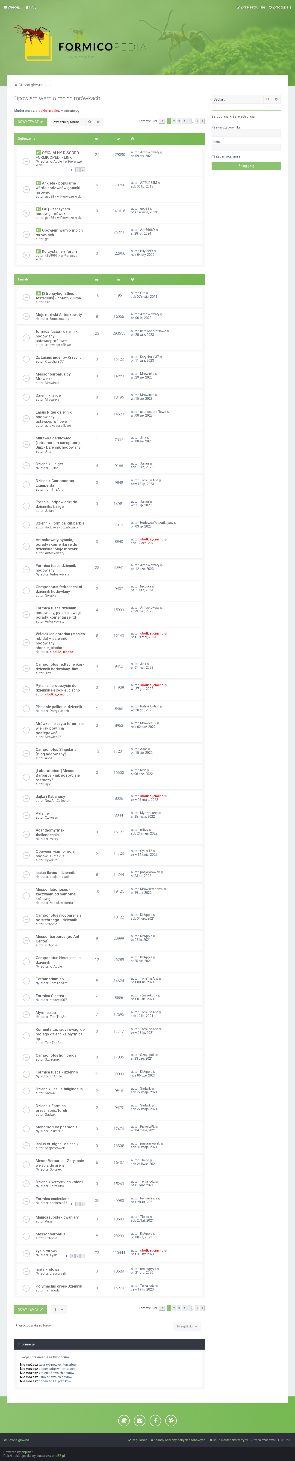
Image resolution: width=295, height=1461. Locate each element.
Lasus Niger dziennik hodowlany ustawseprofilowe (54, 417)
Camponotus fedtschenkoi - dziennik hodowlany (60, 589)
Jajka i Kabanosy (50, 796)
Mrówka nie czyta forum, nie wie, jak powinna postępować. (60, 728)
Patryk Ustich (59, 711)
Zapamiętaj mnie (228, 156)
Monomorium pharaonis (56, 1127)
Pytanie (42, 813)
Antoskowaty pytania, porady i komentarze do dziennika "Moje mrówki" (57, 544)
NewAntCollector (57, 800)
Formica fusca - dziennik (57, 1072)
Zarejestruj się (244, 116)
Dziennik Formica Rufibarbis (60, 523)
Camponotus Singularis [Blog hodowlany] (56, 751)
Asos (48, 758)
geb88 (49, 196)
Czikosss (51, 817)
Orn (47, 302)
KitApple (56, 161)
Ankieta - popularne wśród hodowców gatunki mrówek (58, 188)
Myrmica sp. (46, 1012)
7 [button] (197, 121)
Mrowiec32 (53, 737)
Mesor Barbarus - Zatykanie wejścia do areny (60, 1163)
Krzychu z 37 (54, 361)
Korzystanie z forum (59, 251)
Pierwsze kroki (71, 196)
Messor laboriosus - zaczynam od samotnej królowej (56, 894)
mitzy (54, 839)
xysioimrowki (47, 1251)
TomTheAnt (54, 489)
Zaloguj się (220, 116)
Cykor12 (51, 860)
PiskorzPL (57, 1131)
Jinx (48, 451)
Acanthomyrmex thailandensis (50, 832)
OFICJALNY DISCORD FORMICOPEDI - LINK (57, 155)
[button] (162, 121)
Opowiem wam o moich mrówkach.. (58, 98)
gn (47, 239)
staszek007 (58, 1000)
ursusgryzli (58, 1273)
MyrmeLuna (149, 813)
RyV (48, 784)
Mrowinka (52, 383)
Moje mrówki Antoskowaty (59, 314)
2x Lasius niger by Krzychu (59, 357)
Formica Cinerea (50, 995)
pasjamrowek (60, 877)
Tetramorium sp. (50, 979)
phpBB (26, 1452)
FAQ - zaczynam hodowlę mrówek (53, 211)
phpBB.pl (58, 1456)
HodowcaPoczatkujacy (61, 527)
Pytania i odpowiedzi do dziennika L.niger (56, 504)
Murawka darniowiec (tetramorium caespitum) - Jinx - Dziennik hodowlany (59, 443)
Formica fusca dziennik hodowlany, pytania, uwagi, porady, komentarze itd (59, 613)
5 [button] (189, 121)
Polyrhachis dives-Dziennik (59, 1286)
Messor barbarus (50, 1234)
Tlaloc (144, 1160)
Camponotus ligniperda (56, 1055)
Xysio (54, 1255)
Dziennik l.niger (49, 395)
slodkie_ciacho (47, 111)
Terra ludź (57, 1186)
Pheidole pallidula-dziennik (59, 706)
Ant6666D (147, 230)
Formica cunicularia (53, 1198)
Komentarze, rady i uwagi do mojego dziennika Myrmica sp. (60, 1034)
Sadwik (50, 1093)
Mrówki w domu (61, 903)
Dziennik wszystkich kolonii (59, 1182)
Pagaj (49, 1221)
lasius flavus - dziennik (55, 872)
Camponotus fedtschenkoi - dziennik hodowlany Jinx (60, 666)
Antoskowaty (149, 152)
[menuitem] (30, 7)
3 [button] (179, 121)
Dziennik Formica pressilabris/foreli (51, 1108)
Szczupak (52, 1059)
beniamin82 (58, 1203)
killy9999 (51, 255)
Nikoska (50, 595)
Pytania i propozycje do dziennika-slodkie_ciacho (58, 687)
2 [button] (174, 121)
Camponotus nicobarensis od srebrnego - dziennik (59, 917)
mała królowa (47, 1269)
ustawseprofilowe (58, 345)
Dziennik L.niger (49, 464)
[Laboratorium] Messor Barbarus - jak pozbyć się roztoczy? (58, 775)
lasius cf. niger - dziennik (57, 1144)
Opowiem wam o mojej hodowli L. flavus (55, 853)
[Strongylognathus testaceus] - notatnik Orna (58, 295)
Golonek (56, 1169)
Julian (54, 468)
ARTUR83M (148, 183)
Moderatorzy (70, 111)
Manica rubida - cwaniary (57, 1217)
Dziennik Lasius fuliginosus (59, 1089)
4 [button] (184, 121)
